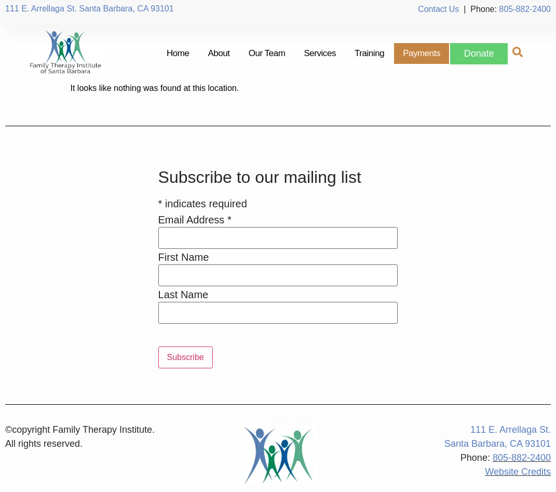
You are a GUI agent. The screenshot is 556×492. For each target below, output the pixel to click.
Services (320, 53)
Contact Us (438, 9)
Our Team (266, 53)
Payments (421, 53)
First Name (183, 257)
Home (177, 53)
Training (369, 53)
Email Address (195, 220)
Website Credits (518, 472)
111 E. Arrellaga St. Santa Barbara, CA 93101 (89, 8)
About (218, 53)
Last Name (183, 294)
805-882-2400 (525, 9)
